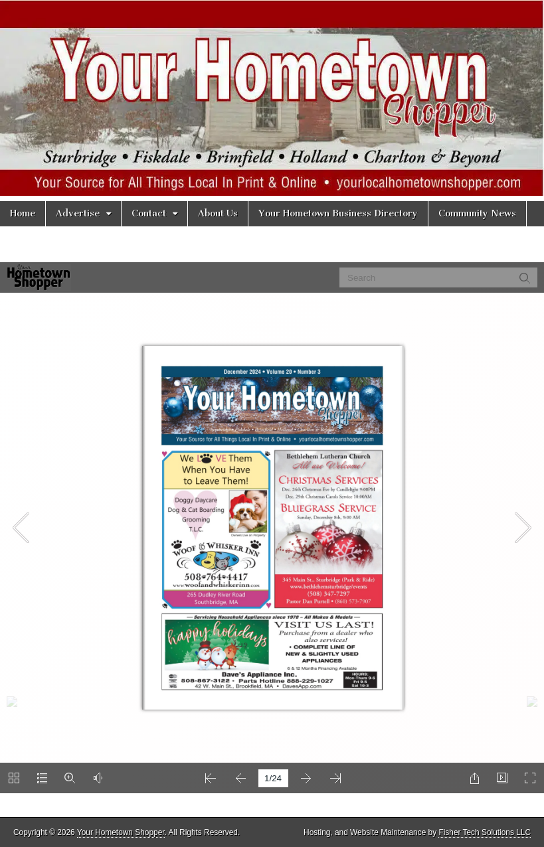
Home (22, 213)
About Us (218, 213)
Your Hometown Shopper (121, 832)
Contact (149, 213)
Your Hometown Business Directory (338, 213)
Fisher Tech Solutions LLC (484, 832)
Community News (477, 213)
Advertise (78, 213)
